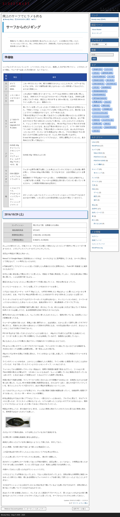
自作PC (94, 209)
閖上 (86, 503)
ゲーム (96, 192)
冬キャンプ (98, 173)
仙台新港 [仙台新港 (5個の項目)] (106, 87)
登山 (93, 205)
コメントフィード (98, 244)
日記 (93, 189)
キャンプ (95, 169)
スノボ (94, 178)
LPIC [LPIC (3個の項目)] (96, 87)
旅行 (95, 200)
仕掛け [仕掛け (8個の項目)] (97, 123)
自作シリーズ (97, 212)
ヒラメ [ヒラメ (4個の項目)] (109, 69)
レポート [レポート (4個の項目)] (97, 127)
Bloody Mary (9, 19)
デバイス (95, 181)
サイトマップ (97, 33)
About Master (96, 29)
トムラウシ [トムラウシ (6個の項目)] (108, 120)
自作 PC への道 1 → (80, 509)
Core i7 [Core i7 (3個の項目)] (97, 109)
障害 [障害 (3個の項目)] (107, 123)
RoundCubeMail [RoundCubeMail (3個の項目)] (99, 94)
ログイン (95, 236)
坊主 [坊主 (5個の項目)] (96, 131)
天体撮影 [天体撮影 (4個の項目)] (107, 109)
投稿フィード (97, 240)
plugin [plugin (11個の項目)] (98, 69)
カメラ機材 (98, 164)
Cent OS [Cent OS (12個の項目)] (110, 127)
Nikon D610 (98, 153)
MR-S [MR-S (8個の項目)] (106, 105)
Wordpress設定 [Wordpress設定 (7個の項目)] (100, 91)
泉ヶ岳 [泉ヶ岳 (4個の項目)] (110, 80)
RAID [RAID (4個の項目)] (96, 120)
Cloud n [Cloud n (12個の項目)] (98, 80)
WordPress (96, 146)
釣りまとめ (98, 223)
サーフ (75, 503)
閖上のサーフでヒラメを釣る (22, 16)
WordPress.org (97, 248)
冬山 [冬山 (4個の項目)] (107, 102)
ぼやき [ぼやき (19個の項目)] (107, 73)
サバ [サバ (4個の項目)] (111, 76)
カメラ (94, 149)
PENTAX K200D (99, 160)
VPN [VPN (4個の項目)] (96, 73)
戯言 (95, 196)
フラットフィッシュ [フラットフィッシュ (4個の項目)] (101, 116)
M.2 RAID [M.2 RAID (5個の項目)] (111, 83)
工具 (93, 185)
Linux (94, 142)
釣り (34, 19)
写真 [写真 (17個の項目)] (97, 102)
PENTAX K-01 (99, 157)
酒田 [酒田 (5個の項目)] (96, 105)
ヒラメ (81, 503)
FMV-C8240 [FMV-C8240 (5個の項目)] (98, 83)
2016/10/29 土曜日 (23, 19)
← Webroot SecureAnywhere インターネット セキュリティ (23, 509)
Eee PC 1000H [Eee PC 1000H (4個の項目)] (99, 76)
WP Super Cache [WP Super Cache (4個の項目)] (100, 98)
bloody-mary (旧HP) (98, 19)
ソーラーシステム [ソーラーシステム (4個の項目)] (100, 113)
